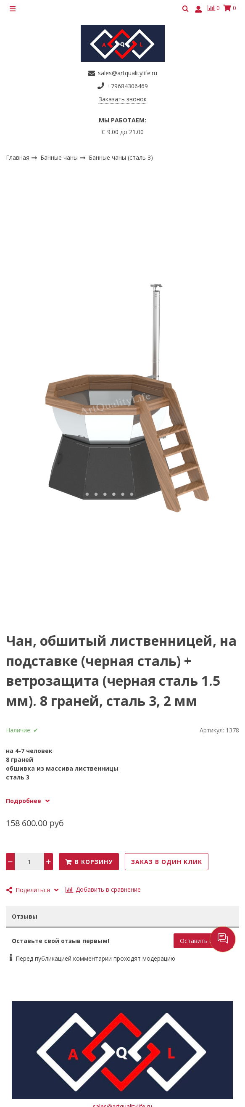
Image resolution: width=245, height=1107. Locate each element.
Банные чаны (59, 157)
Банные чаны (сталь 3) (121, 157)
